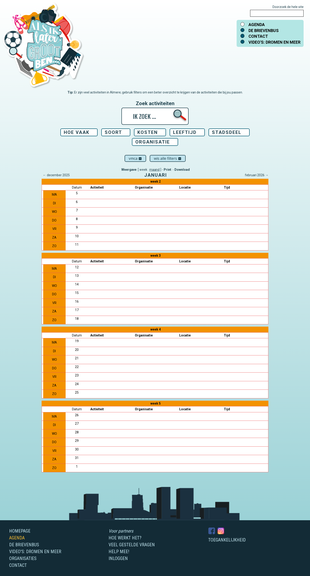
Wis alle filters (168, 158)
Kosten (147, 132)
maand (154, 169)
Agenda (257, 24)
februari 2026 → (256, 175)
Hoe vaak (76, 132)
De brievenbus (264, 30)
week (143, 169)
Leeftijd (185, 132)
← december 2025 (56, 175)
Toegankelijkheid (227, 540)
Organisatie (152, 142)
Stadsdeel (226, 132)
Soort (113, 132)
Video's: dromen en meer (274, 42)
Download (182, 169)
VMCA (135, 158)
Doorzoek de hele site (288, 7)
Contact (258, 36)
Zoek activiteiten (155, 103)
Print (167, 169)
